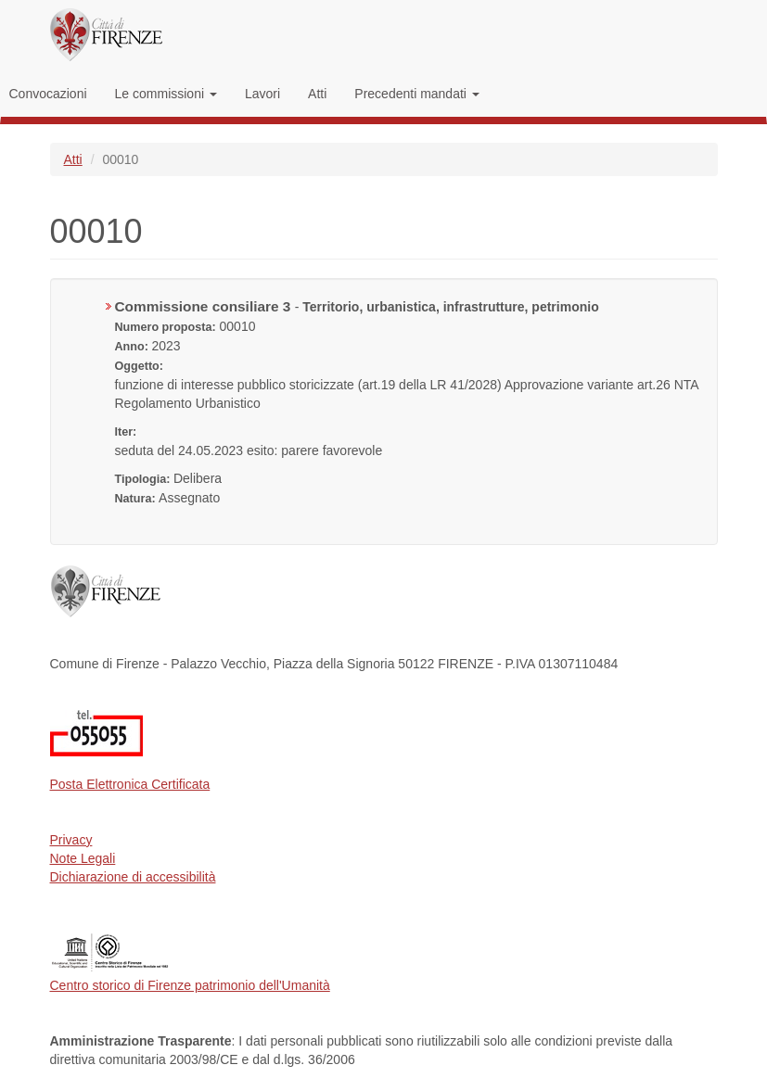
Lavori (262, 93)
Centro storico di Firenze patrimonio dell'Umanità (190, 985)
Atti (317, 93)
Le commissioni (166, 93)
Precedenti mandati (416, 93)
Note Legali (83, 858)
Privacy (71, 839)
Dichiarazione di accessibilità (133, 876)
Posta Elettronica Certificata (130, 784)
